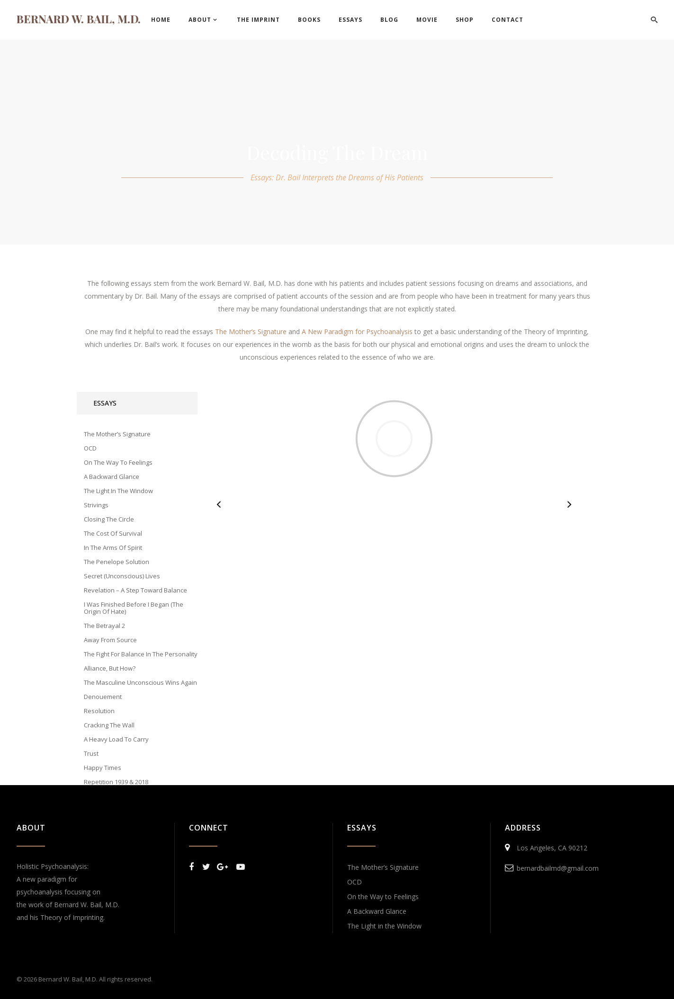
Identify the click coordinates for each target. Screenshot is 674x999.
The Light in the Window (384, 925)
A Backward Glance (376, 911)
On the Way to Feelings (383, 896)
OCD (354, 881)
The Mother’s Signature (383, 867)
